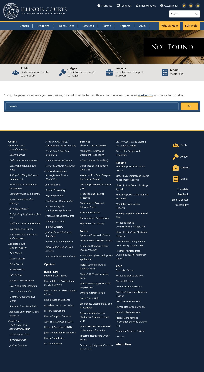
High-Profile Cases (54, 195)
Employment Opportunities (59, 200)
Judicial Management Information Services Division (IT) (131, 321)
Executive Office (125, 270)
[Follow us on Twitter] (184, 5)
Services (88, 26)
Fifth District (16, 274)
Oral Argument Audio (20, 291)
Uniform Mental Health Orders (96, 240)
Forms (107, 26)
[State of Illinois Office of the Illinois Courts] (35, 11)
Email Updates (146, 5)
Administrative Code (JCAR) (58, 321)
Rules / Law (66, 26)
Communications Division (129, 286)
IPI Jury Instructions (54, 310)
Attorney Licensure (19, 208)
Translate (104, 5)
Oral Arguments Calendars (23, 285)
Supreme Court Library (21, 228)
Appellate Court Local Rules (23, 306)
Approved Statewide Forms (95, 235)
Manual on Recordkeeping (58, 160)
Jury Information (18, 339)
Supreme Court (16, 145)
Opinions (43, 26)
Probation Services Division (130, 331)
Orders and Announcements (24, 160)
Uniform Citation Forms (92, 292)
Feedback (124, 5)
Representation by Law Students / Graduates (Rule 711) (94, 316)
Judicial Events (52, 184)
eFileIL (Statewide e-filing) (94, 160)
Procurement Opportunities (59, 215)
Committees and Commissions (25, 193)
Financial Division (125, 281)
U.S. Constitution (53, 343)
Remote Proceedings (55, 190)
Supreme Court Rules (55, 275)
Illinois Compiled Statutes (57, 316)
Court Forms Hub (89, 298)
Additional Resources (55, 171)
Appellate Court (16, 243)
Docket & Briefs (17, 154)
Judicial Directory (18, 345)
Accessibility (169, 5)
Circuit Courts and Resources (60, 165)
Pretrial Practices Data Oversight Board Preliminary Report (131, 254)
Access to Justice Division (129, 275)
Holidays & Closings (55, 221)
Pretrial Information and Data (60, 256)
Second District (17, 258)
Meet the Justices (18, 149)
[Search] (184, 13)
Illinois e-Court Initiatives (93, 145)
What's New (169, 25)
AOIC (142, 26)
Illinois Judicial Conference (59, 241)
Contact (120, 336)
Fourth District (17, 269)
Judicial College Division (128, 312)
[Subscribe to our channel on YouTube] (191, 5)
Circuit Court (14, 321)
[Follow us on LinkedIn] (197, 5)
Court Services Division (128, 301)
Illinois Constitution (54, 338)
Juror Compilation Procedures (60, 332)
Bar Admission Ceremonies (94, 217)
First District (16, 253)
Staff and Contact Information (25, 223)
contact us (145, 95)
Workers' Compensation (22, 280)
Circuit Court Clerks (20, 334)
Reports (125, 26)
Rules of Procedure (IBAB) (58, 327)
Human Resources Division (130, 306)
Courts (24, 26)
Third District (16, 264)
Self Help (191, 25)
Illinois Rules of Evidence (57, 299)
